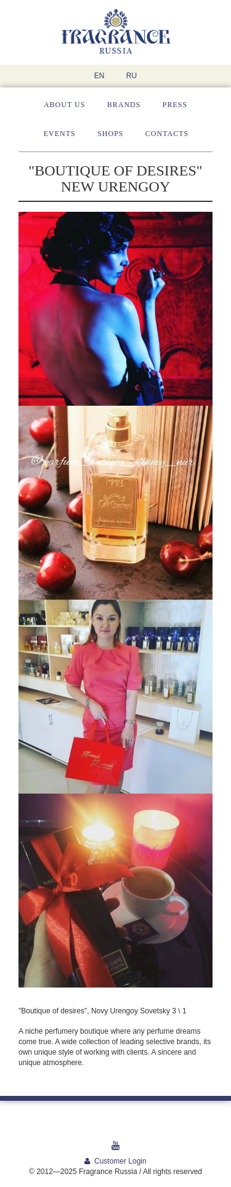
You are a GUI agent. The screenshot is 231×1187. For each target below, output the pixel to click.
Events (60, 133)
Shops (110, 133)
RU (131, 75)
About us (64, 104)
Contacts (166, 133)
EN (99, 75)
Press (175, 104)
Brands (124, 104)
